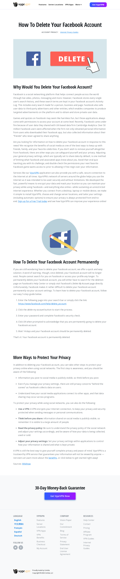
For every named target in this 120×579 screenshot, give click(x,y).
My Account (42, 548)
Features (42, 4)
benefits (53, 457)
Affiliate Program (87, 533)
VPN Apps (69, 4)
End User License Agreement (65, 551)
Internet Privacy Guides (69, 32)
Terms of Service (64, 536)
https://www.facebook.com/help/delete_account (42, 303)
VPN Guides (88, 538)
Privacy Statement (64, 543)
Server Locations (55, 4)
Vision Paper (66, 520)
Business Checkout (41, 543)
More (77, 4)
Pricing (86, 528)
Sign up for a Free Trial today (32, 201)
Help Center (88, 520)
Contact (86, 524)
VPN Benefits (40, 536)
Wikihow (26, 463)
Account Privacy (50, 32)
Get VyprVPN (98, 5)
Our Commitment (66, 525)
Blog (62, 530)
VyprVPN (34, 172)
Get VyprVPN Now (60, 496)
